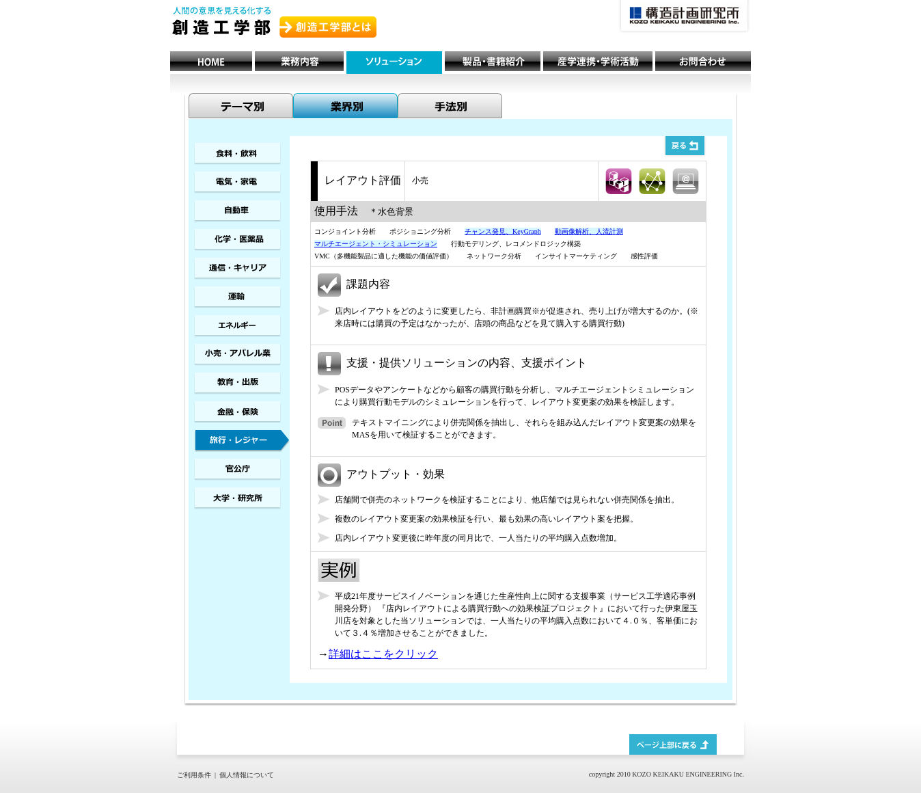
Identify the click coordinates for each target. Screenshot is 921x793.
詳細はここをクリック (383, 654)
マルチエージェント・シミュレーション (375, 243)
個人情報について (246, 775)
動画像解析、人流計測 (589, 231)
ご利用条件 (194, 775)
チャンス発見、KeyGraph (503, 231)
